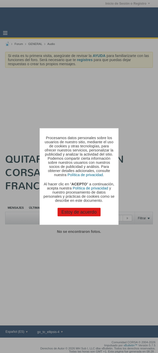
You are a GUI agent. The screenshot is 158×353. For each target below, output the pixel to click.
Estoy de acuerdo (79, 212)
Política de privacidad (85, 175)
